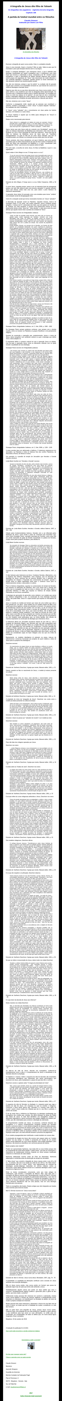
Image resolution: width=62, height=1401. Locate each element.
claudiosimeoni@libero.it (18, 1387)
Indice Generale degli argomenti (31, 1396)
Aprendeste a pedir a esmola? (31, 1340)
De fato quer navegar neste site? (16, 1354)
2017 (31, 1393)
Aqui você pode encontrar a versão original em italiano (23, 1331)
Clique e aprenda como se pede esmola (18, 1357)
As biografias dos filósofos (31, 52)
